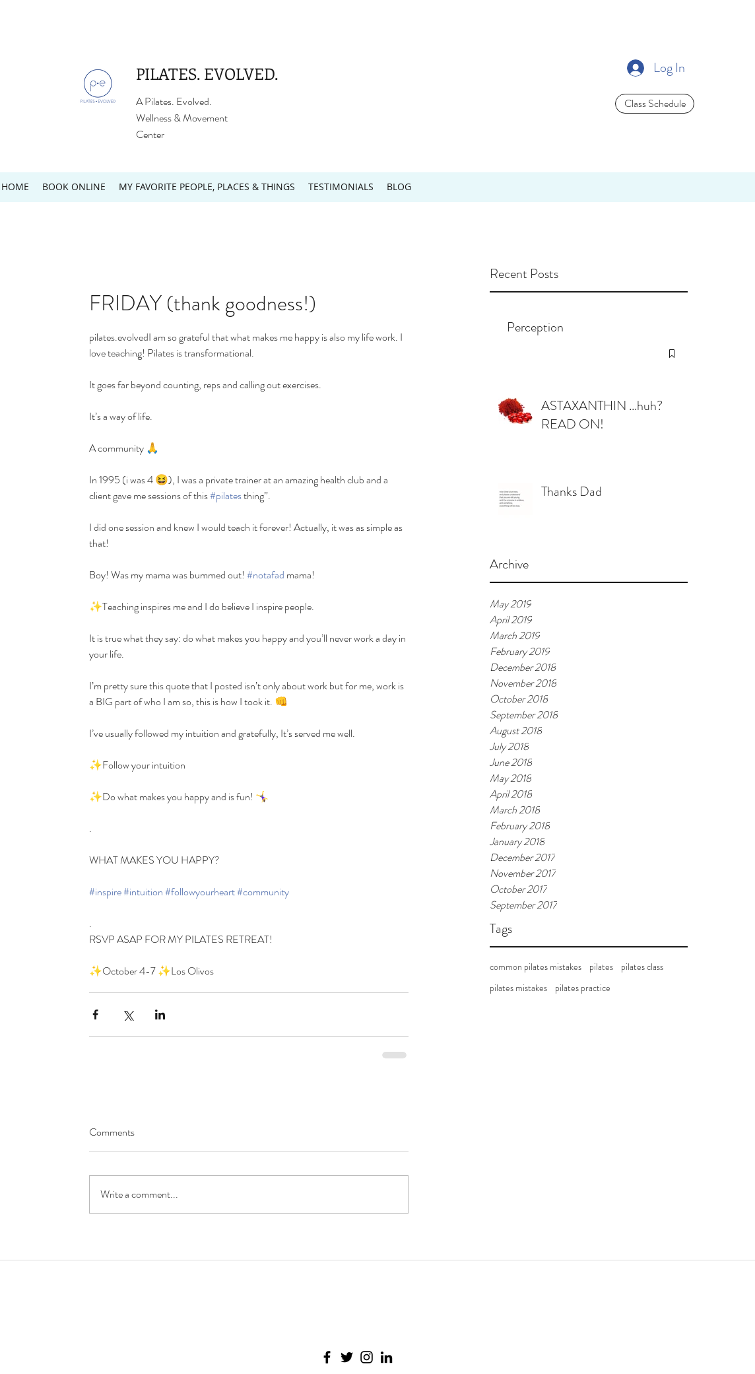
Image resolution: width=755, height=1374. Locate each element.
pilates (601, 967)
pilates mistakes (518, 988)
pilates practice (582, 988)
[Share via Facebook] (95, 1014)
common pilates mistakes (535, 967)
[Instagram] (366, 1357)
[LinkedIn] (386, 1357)
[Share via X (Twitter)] (127, 1014)
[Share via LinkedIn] (160, 1014)
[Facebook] (327, 1357)
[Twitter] (347, 1357)
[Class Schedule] (654, 104)
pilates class (642, 967)
